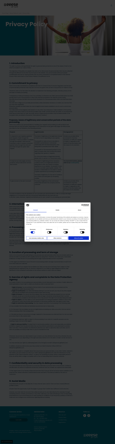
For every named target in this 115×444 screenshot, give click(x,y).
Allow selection (57, 238)
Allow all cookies (78, 238)
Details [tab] (57, 210)
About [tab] (79, 210)
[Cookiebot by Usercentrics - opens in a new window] (82, 205)
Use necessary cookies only (36, 238)
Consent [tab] (35, 210)
